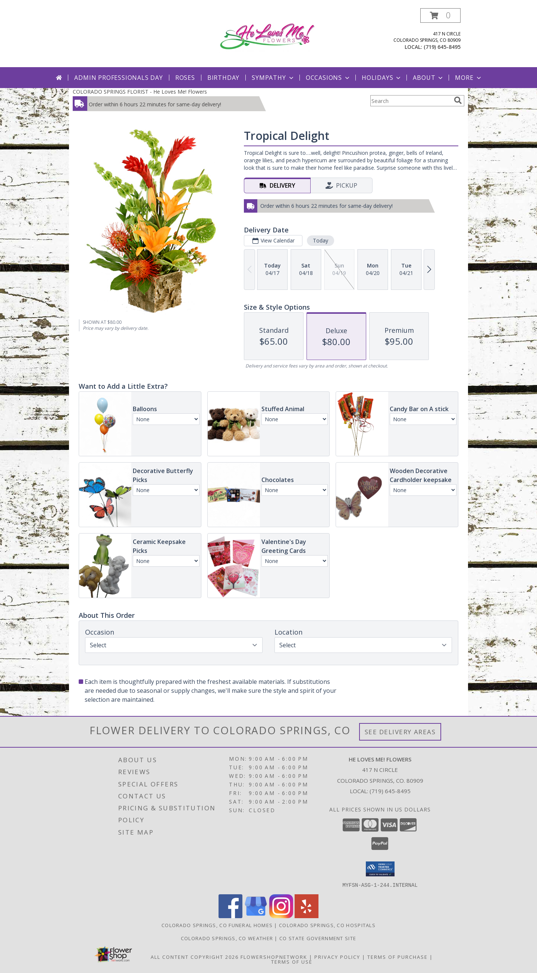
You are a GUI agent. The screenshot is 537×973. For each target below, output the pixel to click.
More (468, 77)
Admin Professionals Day (118, 77)
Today (320, 240)
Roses (185, 77)
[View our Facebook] (230, 915)
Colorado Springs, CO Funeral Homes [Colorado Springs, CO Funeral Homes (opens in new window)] (217, 925)
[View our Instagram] (281, 915)
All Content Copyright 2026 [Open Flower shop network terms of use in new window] (195, 956)
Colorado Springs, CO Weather (227, 938)
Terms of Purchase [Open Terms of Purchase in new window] (397, 956)
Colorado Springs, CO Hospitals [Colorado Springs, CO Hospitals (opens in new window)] (327, 925)
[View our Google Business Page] (256, 915)
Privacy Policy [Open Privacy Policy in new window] (337, 956)
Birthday (223, 77)
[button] (440, 15)
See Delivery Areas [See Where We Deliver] (400, 732)
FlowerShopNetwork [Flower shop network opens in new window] (274, 956)
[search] (458, 100)
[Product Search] (410, 101)
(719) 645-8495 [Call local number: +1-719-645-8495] (442, 46)
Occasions (328, 77)
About (428, 77)
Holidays (382, 77)
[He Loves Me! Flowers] (270, 35)
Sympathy (273, 77)
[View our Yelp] (306, 915)
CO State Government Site (317, 938)
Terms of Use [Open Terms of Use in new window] (292, 961)
